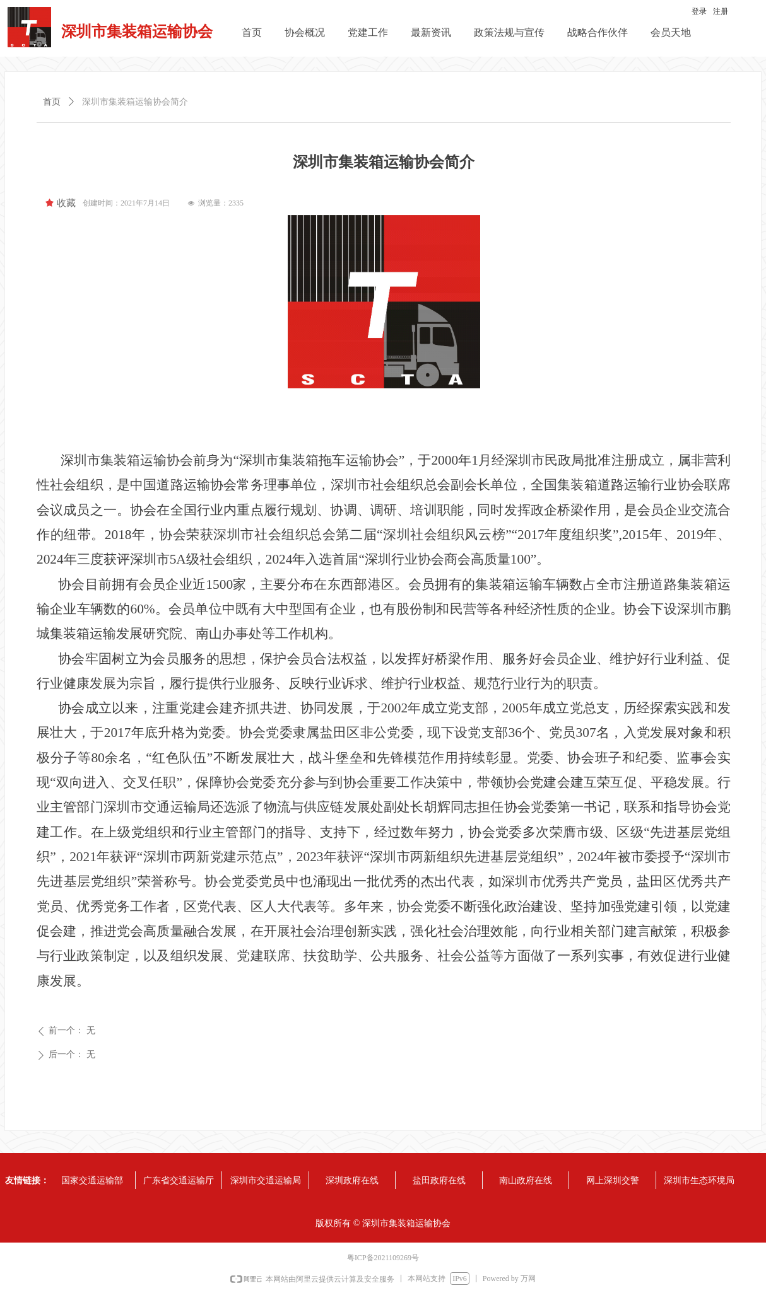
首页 (52, 102)
